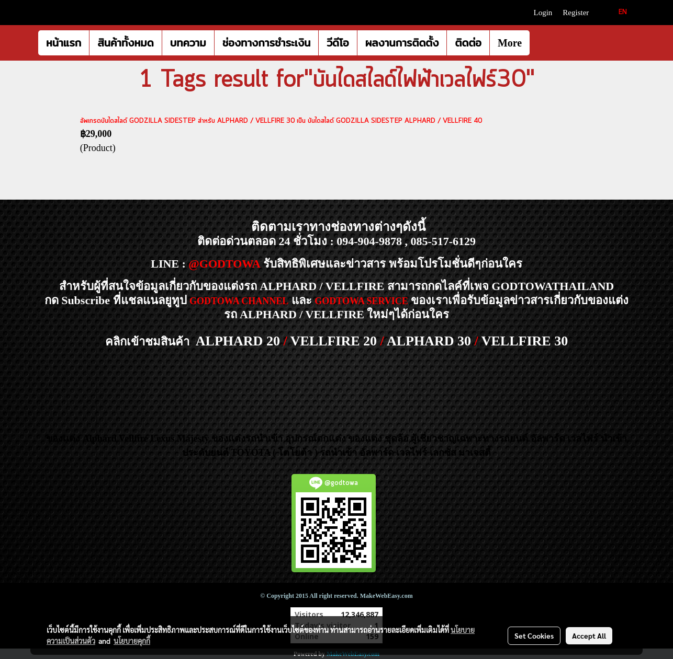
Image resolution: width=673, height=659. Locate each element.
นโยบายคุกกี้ (132, 640)
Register (576, 12)
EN (617, 12)
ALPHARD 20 (238, 341)
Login (543, 12)
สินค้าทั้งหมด (125, 43)
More (510, 43)
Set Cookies (534, 635)
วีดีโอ (338, 43)
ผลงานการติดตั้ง (402, 43)
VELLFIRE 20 (333, 341)
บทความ (188, 43)
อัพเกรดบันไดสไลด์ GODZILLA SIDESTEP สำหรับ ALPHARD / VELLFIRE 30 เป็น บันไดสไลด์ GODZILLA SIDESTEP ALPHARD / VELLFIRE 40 (281, 121)
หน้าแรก (63, 43)
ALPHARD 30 (429, 341)
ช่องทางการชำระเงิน (266, 43)
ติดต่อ (468, 43)
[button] (539, 43)
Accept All (589, 635)
